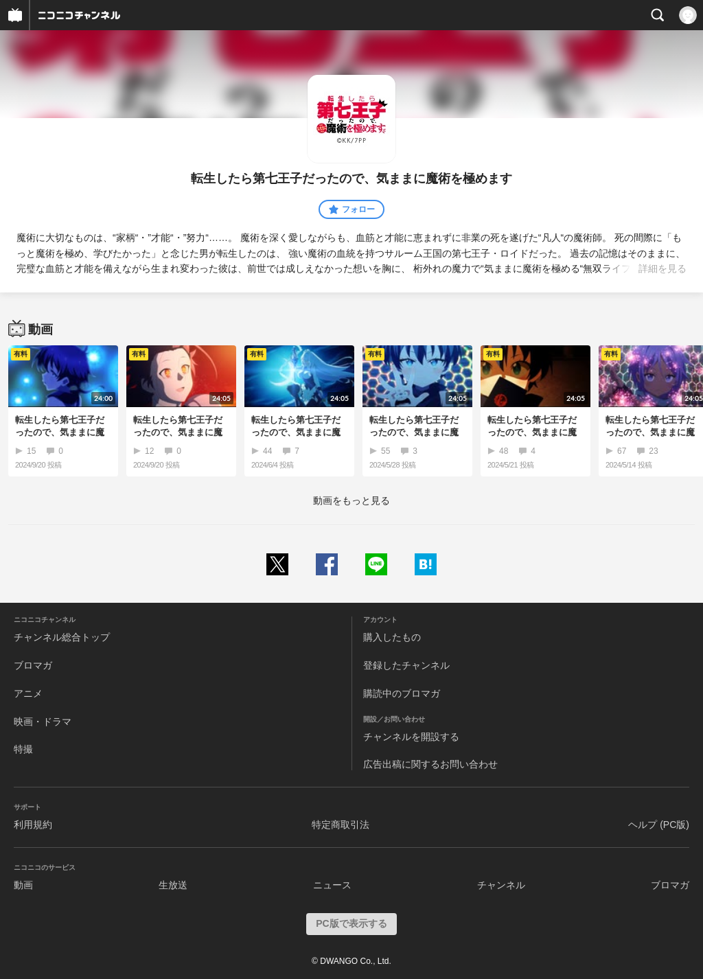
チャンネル (501, 884)
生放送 (173, 884)
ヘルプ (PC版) (658, 824)
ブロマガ (33, 665)
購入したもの (392, 637)
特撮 (23, 749)
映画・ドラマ (42, 721)
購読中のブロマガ (401, 693)
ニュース (332, 884)
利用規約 (33, 824)
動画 (23, 884)
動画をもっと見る (351, 500)
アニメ (28, 693)
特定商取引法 (340, 824)
